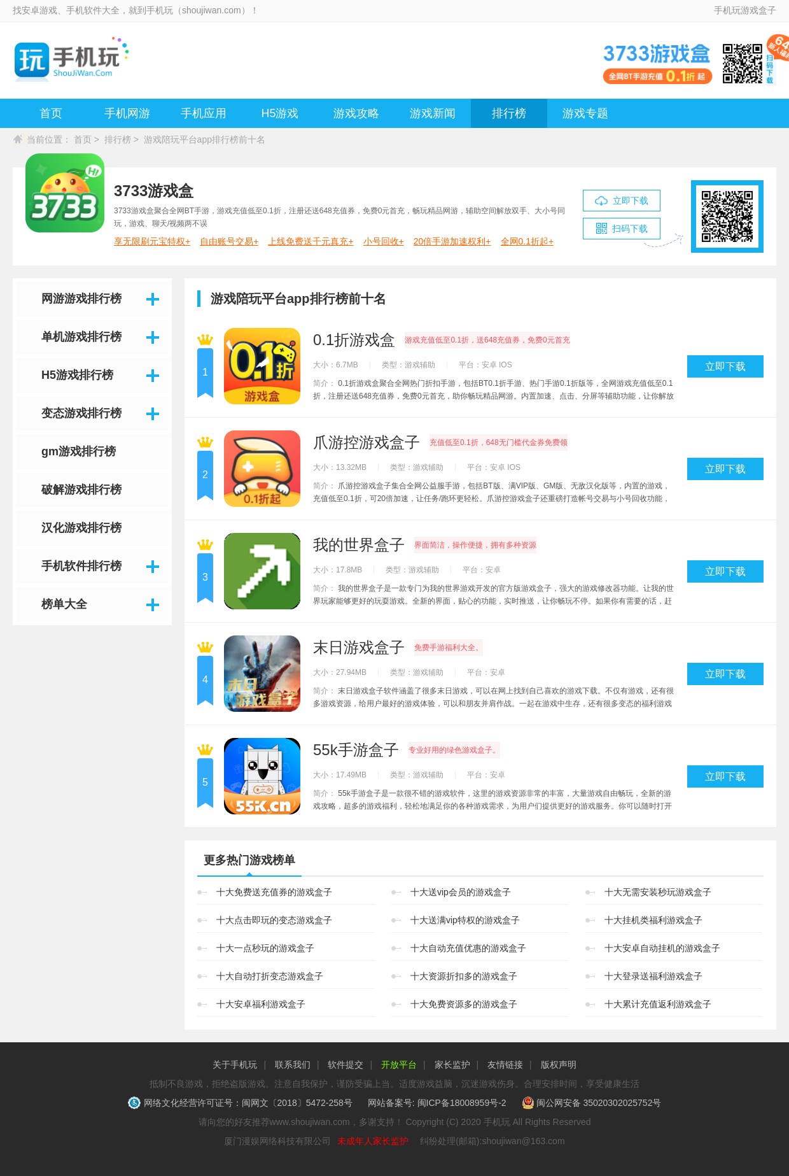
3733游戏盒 (153, 190)
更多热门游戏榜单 (249, 860)
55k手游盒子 (356, 750)
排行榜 (509, 113)
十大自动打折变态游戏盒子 (269, 976)
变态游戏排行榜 (81, 413)
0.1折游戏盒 (354, 340)
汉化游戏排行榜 (81, 527)
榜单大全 (64, 604)
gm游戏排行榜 (78, 451)
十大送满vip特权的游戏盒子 (465, 920)
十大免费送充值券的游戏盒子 (274, 892)
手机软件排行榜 (81, 566)
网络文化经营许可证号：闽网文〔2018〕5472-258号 (241, 1103)
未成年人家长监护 (372, 1141)
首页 (50, 113)
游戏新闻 (433, 113)
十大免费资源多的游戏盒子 (463, 1004)
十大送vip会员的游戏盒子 (460, 892)
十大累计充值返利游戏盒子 (657, 1004)
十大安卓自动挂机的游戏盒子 (662, 948)
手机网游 (127, 113)
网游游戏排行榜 (81, 298)
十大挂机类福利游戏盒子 (653, 920)
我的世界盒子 (359, 545)
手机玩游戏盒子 (745, 10)
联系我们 (293, 1064)
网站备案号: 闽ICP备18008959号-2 (437, 1103)
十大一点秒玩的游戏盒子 (265, 948)
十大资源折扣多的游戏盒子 (463, 976)
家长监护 (452, 1064)
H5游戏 (279, 113)
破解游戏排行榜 (81, 489)
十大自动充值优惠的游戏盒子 (468, 948)
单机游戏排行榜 (81, 336)
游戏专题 (585, 113)
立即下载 (725, 366)
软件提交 (345, 1064)
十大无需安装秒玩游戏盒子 (657, 892)
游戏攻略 (356, 113)
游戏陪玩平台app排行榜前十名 (204, 139)
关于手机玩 (235, 1064)
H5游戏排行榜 (77, 375)
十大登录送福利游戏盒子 (653, 976)
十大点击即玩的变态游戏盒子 (274, 920)
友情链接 (505, 1064)
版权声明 (558, 1064)
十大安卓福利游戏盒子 (260, 1004)
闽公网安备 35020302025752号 (592, 1102)
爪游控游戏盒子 (366, 442)
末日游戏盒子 (359, 647)
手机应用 (204, 113)
